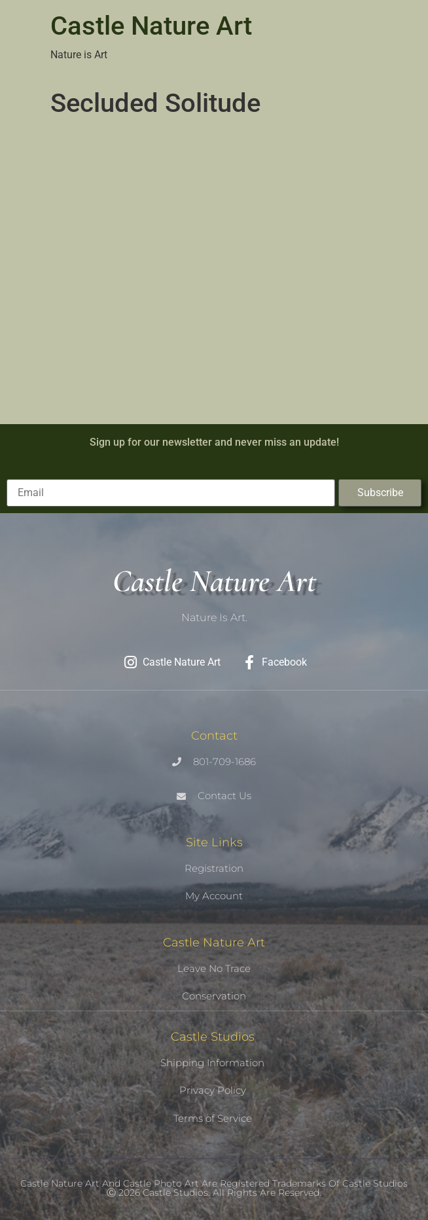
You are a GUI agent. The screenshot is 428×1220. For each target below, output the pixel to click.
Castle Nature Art (151, 25)
